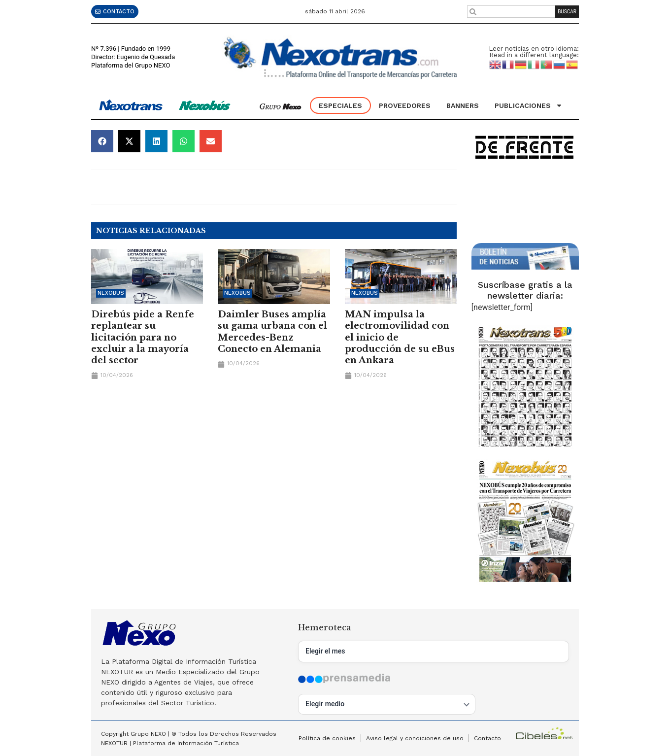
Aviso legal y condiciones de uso (415, 738)
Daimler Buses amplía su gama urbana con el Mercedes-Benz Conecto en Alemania (272, 331)
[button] (102, 141)
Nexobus (111, 293)
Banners (462, 105)
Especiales (340, 105)
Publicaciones (529, 105)
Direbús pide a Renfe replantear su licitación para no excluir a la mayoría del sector (142, 337)
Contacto (487, 738)
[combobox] (511, 11)
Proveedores (405, 105)
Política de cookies (327, 738)
